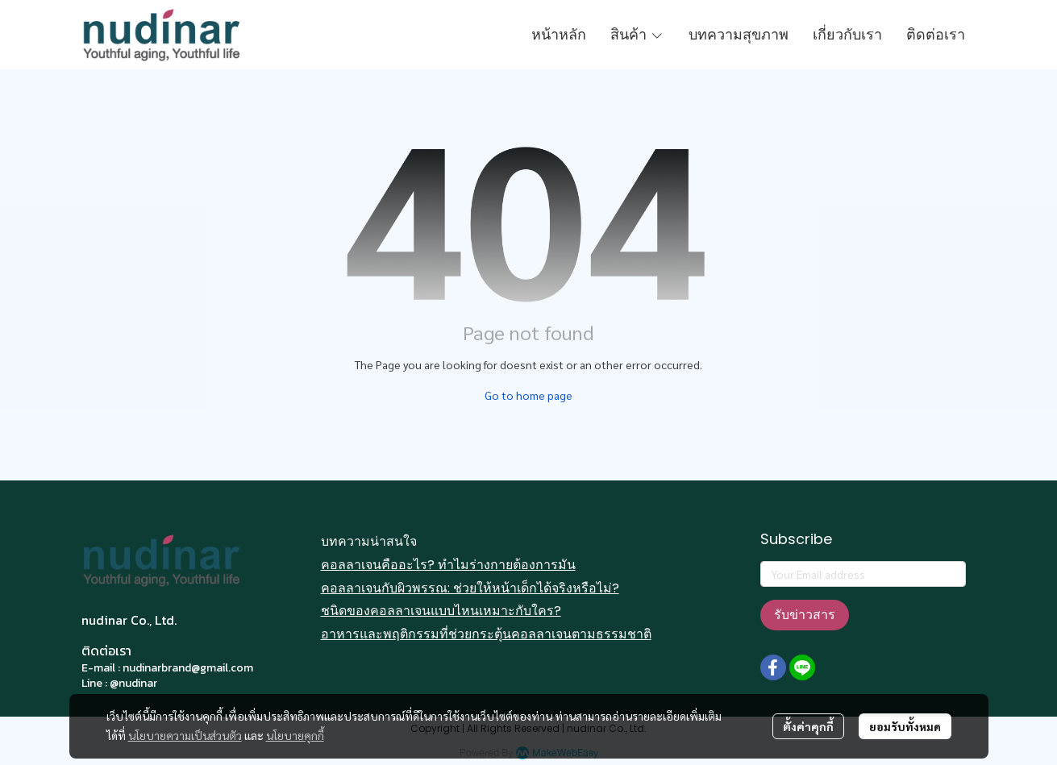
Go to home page (528, 395)
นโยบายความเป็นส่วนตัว (185, 735)
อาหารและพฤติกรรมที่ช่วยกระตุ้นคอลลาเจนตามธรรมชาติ (486, 634)
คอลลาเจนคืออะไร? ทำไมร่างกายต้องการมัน (448, 564)
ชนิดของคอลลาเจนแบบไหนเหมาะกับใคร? (441, 610)
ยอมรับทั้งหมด (905, 726)
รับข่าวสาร (804, 614)
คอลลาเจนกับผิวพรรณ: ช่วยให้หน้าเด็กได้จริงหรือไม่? (470, 588)
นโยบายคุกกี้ (295, 735)
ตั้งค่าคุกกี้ (808, 726)
